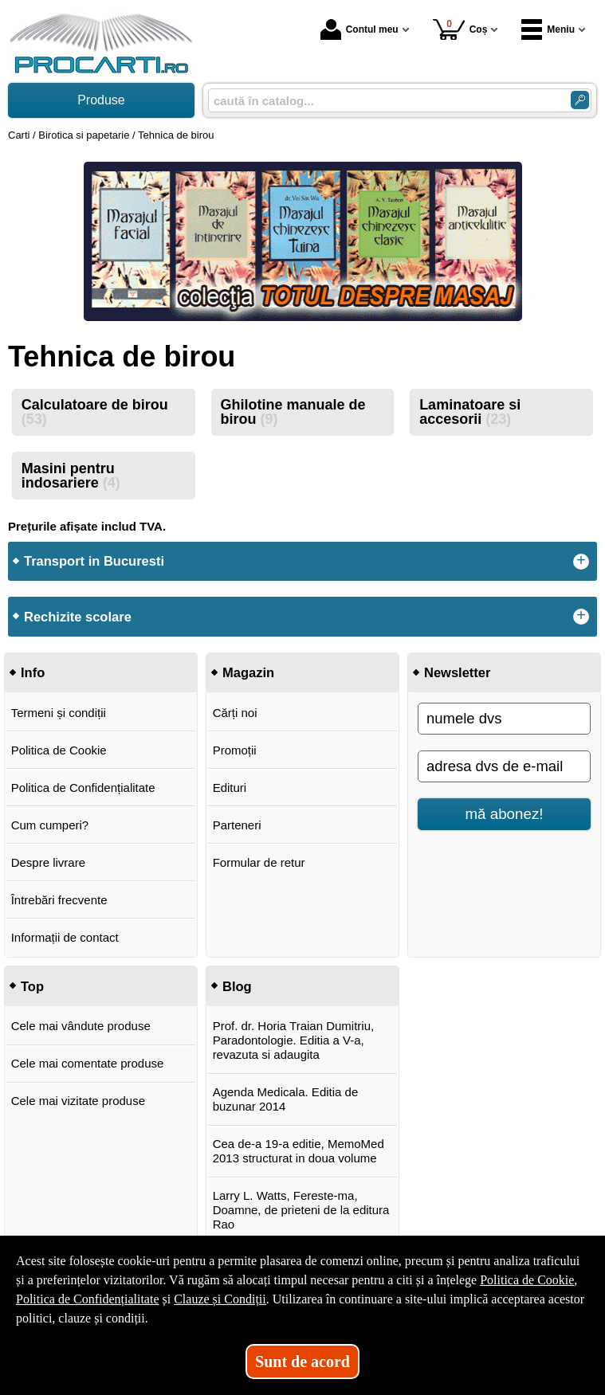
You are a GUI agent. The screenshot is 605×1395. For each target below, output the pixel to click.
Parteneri (237, 825)
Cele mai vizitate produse (78, 1100)
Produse (101, 100)
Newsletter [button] (457, 672)
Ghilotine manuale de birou (292, 412)
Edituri (230, 787)
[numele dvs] (504, 719)
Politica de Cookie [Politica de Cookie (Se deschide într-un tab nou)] (527, 1280)
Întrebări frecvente (59, 900)
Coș (460, 29)
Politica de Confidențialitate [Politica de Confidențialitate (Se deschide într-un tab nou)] (87, 1299)
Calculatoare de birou (95, 412)
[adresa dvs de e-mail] (504, 766)
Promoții (235, 750)
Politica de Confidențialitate (83, 787)
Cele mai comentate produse (87, 1063)
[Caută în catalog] (580, 100)
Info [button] (33, 672)
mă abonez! (505, 813)
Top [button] (32, 986)
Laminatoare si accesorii (470, 412)
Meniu (548, 29)
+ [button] (581, 562)
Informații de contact (65, 937)
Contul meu (359, 29)
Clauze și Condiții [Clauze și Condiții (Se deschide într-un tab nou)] (220, 1299)
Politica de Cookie (59, 750)
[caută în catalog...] (383, 101)
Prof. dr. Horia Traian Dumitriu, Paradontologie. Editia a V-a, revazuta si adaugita (294, 1040)
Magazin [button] (248, 672)
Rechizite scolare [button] (78, 616)
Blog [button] (237, 986)
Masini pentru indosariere (71, 475)
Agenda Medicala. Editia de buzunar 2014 (286, 1099)
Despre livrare (48, 862)
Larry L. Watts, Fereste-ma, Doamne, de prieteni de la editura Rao (301, 1210)
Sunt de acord (302, 1361)
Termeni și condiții (58, 712)
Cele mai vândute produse (81, 1026)
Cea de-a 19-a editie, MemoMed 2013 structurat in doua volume (298, 1151)
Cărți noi (235, 712)
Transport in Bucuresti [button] (94, 561)
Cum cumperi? (50, 825)
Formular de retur (259, 862)
